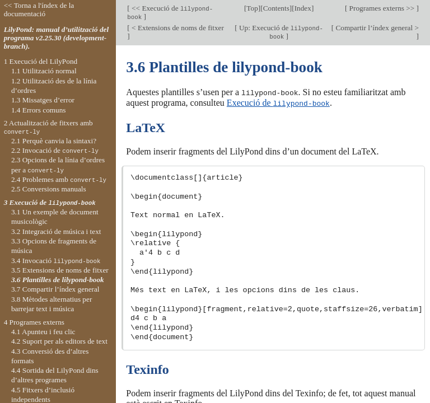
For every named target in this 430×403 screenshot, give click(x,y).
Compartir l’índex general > (376, 28)
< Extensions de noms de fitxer (177, 28)
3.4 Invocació (56, 260)
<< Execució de (170, 12)
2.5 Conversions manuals (48, 189)
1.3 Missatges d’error (42, 100)
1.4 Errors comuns (38, 110)
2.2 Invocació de (55, 150)
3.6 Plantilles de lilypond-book (57, 279)
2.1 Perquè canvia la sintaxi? (53, 141)
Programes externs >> (381, 8)
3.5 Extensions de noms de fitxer (60, 270)
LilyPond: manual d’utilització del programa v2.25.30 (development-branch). (56, 37)
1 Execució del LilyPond (41, 61)
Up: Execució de (280, 32)
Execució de (278, 102)
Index (303, 8)
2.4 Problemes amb (58, 179)
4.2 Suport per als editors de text (59, 341)
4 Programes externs (34, 322)
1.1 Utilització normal (44, 71)
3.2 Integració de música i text (56, 231)
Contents (276, 8)
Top (252, 8)
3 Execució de (50, 202)
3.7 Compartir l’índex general (55, 289)
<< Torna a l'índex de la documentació (39, 9)
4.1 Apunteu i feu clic (43, 331)
